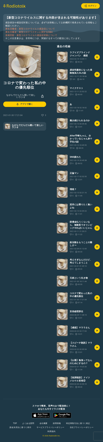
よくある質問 (28, 423)
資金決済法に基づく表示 (20, 427)
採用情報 (57, 423)
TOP (15, 423)
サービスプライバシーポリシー (50, 427)
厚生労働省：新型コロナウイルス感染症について (30, 29)
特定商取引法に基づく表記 (78, 423)
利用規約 (51, 431)
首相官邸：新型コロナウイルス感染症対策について (31, 35)
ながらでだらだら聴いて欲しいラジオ (21, 96)
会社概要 (43, 423)
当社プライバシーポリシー (82, 427)
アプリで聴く (24, 104)
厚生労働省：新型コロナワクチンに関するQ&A (29, 32)
